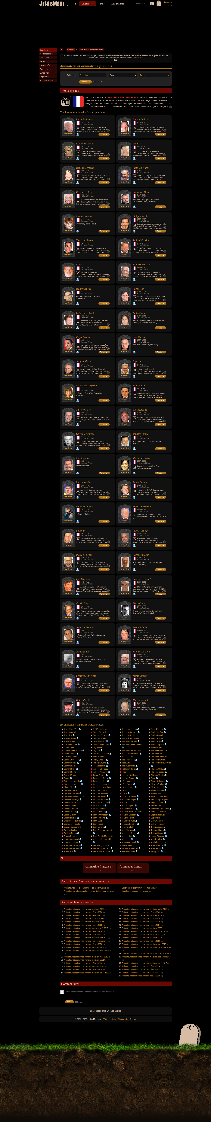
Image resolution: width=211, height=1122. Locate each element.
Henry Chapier (99, 760)
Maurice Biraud (140, 434)
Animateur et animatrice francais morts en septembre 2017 (147, 957)
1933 (82, 364)
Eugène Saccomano (142, 506)
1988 (87, 437)
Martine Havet (128, 818)
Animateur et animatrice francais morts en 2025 (84, 909)
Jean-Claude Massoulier (103, 836)
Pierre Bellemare (84, 119)
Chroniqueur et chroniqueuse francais (138, 888)
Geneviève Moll (99, 732)
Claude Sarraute (71, 809)
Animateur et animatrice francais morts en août (142, 934)
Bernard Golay (70, 763)
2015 (87, 388)
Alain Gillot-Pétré (141, 167)
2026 (144, 146)
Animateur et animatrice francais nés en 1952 (83, 925)
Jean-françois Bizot (101, 845)
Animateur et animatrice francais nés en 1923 (141, 973)
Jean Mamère (139, 385)
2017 (144, 122)
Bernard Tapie (140, 627)
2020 (87, 534)
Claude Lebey (70, 805)
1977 (139, 146)
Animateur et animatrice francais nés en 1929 (141, 969)
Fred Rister (68, 851)
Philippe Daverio (158, 760)
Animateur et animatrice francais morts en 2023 (142, 928)
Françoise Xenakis (72, 848)
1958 (82, 171)
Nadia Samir (139, 313)
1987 (144, 606)
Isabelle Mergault (85, 167)
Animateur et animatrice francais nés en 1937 (141, 925)
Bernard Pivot (70, 766)
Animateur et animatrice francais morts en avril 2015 (144, 944)
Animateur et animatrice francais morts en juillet (84, 947)
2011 (87, 292)
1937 (139, 703)
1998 (144, 679)
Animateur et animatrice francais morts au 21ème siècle (87, 950)
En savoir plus (137, 58)
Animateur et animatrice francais (91, 50)
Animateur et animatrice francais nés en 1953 (141, 941)
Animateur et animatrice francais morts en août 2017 (86, 928)
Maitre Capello (83, 288)
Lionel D (80, 530)
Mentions (112, 1019)
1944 (139, 558)
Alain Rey (68, 735)
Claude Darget (70, 802)
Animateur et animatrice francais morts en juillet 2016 (144, 909)
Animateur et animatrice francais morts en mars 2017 (144, 963)
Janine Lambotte (100, 809)
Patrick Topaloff (141, 554)
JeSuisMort (51, 3)
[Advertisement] (105, 28)
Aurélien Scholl (70, 757)
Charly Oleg (82, 603)
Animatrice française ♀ (99, 868)
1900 (82, 654)
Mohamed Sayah (84, 506)
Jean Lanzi (97, 821)
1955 (139, 413)
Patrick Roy (138, 288)
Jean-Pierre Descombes (132, 744)
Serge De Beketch (158, 812)
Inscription (168, 2)
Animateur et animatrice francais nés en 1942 (141, 912)
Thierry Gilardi (83, 409)
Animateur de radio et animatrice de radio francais (85, 888)
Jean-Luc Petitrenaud (131, 735)
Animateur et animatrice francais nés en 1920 (141, 976)
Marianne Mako (84, 482)
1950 (139, 171)
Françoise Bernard (72, 845)
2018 (87, 122)
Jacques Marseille (100, 793)
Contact (133, 1019)
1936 (139, 509)
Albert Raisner (70, 738)
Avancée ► (98, 82)
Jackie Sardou (140, 675)
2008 (87, 267)
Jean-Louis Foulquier (102, 851)
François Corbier (71, 842)
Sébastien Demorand (160, 809)
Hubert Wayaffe (99, 763)
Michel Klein (127, 836)
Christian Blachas (71, 793)
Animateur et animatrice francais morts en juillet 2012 (86, 973)
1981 (87, 654)
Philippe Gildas (157, 769)
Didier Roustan (83, 700)
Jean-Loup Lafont (129, 729)
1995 (144, 340)
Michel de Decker (129, 833)
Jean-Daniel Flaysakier (102, 839)
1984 (87, 340)
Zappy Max (155, 851)
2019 (144, 509)
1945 (139, 485)
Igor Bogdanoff (83, 579)
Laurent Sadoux (140, 119)
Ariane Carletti (70, 754)
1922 (82, 292)
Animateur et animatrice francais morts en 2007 (142, 915)
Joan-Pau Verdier (129, 757)
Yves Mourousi (157, 845)
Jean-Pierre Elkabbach (131, 750)
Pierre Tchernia (157, 790)
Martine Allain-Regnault (132, 812)
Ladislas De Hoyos (130, 775)
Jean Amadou (99, 812)
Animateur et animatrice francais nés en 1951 (83, 915)
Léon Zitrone (139, 337)
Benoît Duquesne (71, 760)
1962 (82, 146)
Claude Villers (70, 812)
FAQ (105, 1019)
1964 (139, 195)
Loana (136, 143)
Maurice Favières (129, 824)
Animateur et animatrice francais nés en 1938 (83, 969)
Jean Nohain (82, 651)
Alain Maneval (70, 732)
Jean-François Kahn (101, 848)
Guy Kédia (97, 747)
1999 (144, 171)
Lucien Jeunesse (129, 796)
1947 (139, 316)
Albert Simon (69, 741)
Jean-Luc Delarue (85, 627)
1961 (82, 534)
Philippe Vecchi (140, 216)
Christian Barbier (71, 790)
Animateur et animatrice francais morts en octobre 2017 (145, 953)
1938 (82, 461)
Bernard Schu (70, 769)
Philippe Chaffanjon (159, 757)
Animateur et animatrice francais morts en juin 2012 (86, 938)
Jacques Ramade (100, 799)
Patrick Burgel (157, 735)
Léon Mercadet (128, 781)
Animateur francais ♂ (133, 868)
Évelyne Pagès (70, 833)
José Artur (126, 763)
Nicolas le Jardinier (130, 848)
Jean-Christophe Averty (103, 830)
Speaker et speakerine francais (135, 891)
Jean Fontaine (99, 818)
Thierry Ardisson (84, 240)
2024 (144, 413)
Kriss (124, 772)
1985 (82, 509)
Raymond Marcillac (159, 796)
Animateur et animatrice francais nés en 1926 (83, 931)
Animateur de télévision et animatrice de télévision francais (89, 891)
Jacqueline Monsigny (102, 787)
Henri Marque (98, 757)
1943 (82, 267)
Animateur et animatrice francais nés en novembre (85, 941)
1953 (139, 243)
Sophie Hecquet (158, 815)
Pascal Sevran (140, 482)
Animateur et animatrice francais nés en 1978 (83, 944)
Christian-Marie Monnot (74, 796)
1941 (82, 219)
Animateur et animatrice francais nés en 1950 (83, 912)
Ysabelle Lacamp (158, 842)
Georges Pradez (100, 738)
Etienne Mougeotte (72, 824)
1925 (139, 267)
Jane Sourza (98, 805)
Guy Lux (137, 361)
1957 (82, 703)
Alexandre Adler (70, 744)
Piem (153, 778)
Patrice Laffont (157, 732)
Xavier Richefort (158, 836)
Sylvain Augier (140, 409)
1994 (144, 534)
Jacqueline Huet (100, 781)
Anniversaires (117, 4)
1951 (82, 195)
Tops (101, 4)
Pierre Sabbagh (140, 530)
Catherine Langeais (72, 784)
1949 (82, 243)
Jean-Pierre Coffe (141, 651)
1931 (82, 437)
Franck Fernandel (142, 579)
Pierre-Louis (139, 603)
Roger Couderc (83, 337)
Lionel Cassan (128, 787)
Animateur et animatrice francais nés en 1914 (141, 966)
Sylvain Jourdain (158, 824)
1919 (139, 364)
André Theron (70, 747)
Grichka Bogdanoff (101, 744)
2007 (87, 364)
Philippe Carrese (158, 754)
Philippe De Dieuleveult (161, 763)
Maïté (124, 802)
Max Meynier (82, 458)
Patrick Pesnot (157, 738)
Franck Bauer (69, 836)
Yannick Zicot (156, 839)
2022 (87, 582)
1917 (139, 606)
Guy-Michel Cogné (101, 754)
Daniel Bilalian (70, 815)
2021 (144, 630)
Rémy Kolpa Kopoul (159, 799)
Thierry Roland (140, 700)
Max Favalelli (127, 827)
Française (84, 148)
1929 (82, 122)
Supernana (155, 818)
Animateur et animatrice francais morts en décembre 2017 (146, 947)
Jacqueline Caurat (100, 778)
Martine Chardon (141, 458)
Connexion (168, 5)
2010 (87, 146)
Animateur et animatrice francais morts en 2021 (142, 938)
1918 (82, 340)
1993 (144, 292)
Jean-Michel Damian (130, 738)
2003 (144, 364)
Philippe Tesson (157, 772)
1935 (82, 388)
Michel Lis (126, 839)
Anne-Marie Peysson (86, 385)
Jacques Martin (84, 361)
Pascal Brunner (128, 851)
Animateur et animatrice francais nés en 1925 (141, 922)
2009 (87, 219)
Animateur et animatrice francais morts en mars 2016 (144, 931)
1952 (139, 292)
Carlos (79, 264)
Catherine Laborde (85, 313)
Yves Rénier (156, 848)
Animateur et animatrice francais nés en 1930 (83, 963)
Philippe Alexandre (159, 750)
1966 (139, 122)
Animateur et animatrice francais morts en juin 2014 (86, 960)
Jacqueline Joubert (101, 784)
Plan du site (123, 1019)
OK (116, 60)
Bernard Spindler (71, 772)
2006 (87, 461)
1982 (144, 437)
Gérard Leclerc (99, 741)
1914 (139, 340)
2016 (144, 195)
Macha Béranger (84, 216)
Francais (84, 124)
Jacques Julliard (100, 790)
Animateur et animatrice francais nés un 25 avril (84, 918)
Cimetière (86, 4)
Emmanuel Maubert (142, 192)
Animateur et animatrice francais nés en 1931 (83, 934)
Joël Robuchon (128, 760)
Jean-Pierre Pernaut (130, 754)
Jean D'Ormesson (141, 264)
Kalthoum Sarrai (84, 143)
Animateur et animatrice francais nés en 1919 (141, 918)
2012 (87, 630)
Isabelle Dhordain (100, 769)
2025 (87, 195)
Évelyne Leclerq (84, 192)
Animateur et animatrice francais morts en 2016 (84, 922)
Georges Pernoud (100, 735)
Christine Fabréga (85, 434)
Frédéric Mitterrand (86, 675)
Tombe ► (104, 134)
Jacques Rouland (100, 802)
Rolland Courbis (141, 240)
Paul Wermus (156, 747)
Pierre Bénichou (84, 554)
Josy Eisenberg (128, 766)
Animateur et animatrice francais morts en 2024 (84, 966)
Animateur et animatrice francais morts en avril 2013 (86, 957)
